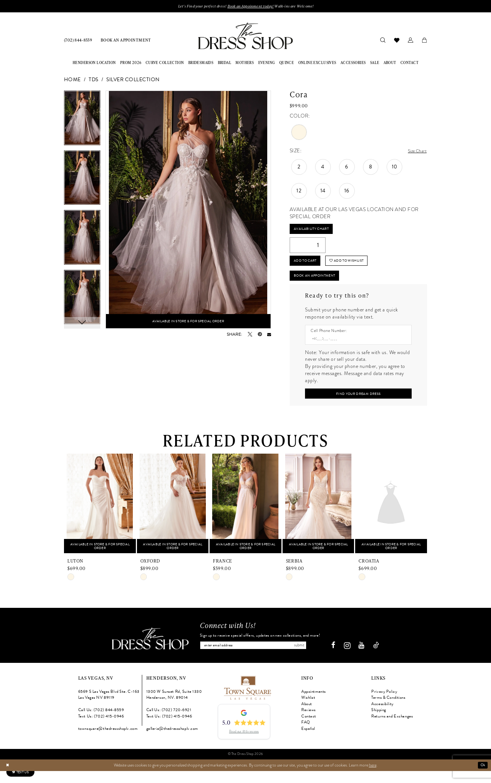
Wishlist (308, 710)
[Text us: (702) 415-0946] (24, 770)
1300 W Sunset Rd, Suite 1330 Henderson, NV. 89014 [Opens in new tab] (174, 706)
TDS (93, 80)
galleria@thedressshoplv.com (172, 740)
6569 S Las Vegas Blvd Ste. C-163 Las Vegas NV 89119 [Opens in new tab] (109, 706)
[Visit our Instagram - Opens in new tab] (350, 657)
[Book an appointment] (126, 41)
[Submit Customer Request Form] (358, 403)
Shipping (378, 722)
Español (308, 740)
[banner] (245, 37)
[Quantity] (308, 248)
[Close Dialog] (8, 777)
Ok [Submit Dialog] (482, 777)
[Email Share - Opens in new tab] (269, 335)
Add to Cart (308, 265)
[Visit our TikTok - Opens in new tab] (379, 657)
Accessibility (382, 716)
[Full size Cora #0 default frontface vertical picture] (188, 210)
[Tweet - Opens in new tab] (250, 335)
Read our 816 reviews (244, 743)
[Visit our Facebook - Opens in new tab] (336, 657)
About (306, 716)
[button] (410, 41)
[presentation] (100, 514)
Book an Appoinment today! (251, 6)
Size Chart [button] (415, 152)
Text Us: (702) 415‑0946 (101, 728)
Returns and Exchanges (392, 728)
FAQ (305, 734)
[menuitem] (78, 41)
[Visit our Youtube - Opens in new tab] (365, 657)
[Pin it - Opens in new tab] (260, 335)
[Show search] (383, 41)
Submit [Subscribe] (314, 656)
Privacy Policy (384, 703)
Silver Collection (132, 80)
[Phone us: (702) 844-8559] (78, 41)
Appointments (313, 703)
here (372, 777)
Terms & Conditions (388, 710)
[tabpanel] (82, 122)
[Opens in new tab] (247, 699)
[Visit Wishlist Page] (396, 41)
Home (72, 80)
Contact (308, 728)
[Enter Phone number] (355, 347)
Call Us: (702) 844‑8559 (101, 722)
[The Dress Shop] (147, 650)
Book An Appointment (320, 282)
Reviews (308, 722)
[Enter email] (260, 656)
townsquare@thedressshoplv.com (108, 740)
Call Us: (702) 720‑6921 (169, 722)
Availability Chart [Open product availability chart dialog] (315, 231)
